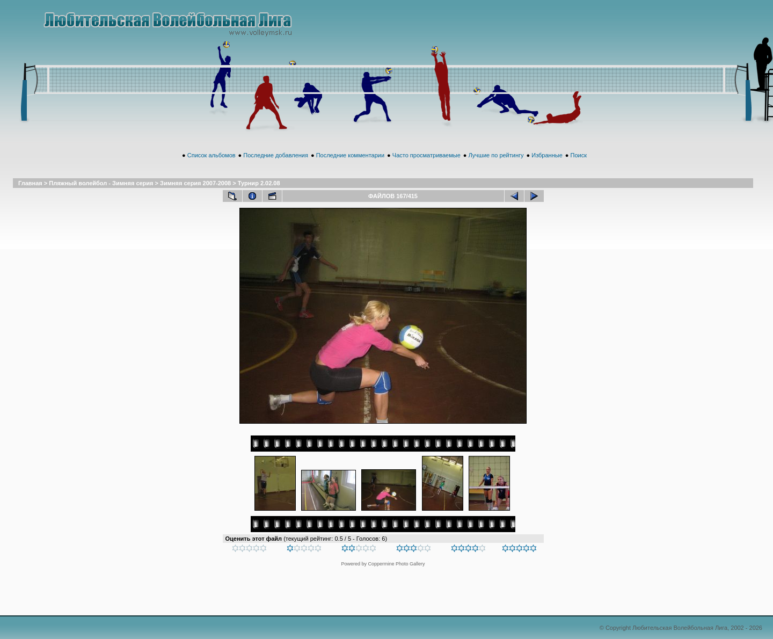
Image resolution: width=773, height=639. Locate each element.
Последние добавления (275, 155)
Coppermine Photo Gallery (396, 564)
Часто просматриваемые (426, 155)
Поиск (578, 155)
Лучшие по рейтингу (496, 155)
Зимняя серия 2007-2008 (195, 183)
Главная (30, 183)
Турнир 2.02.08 (259, 183)
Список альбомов (211, 155)
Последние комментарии (350, 155)
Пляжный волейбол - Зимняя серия (101, 183)
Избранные (547, 155)
